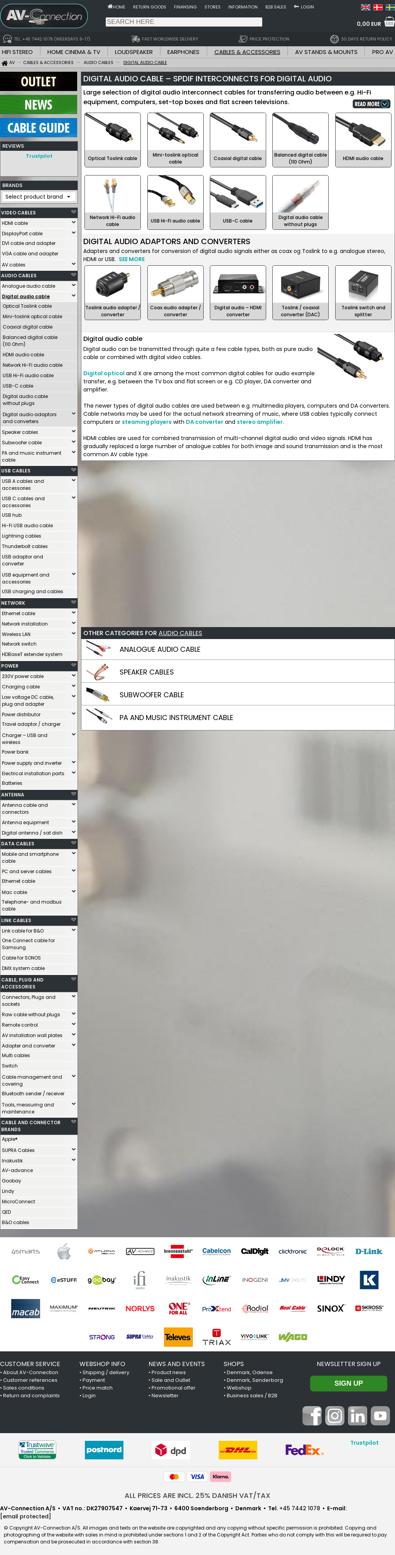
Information (243, 7)
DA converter (204, 422)
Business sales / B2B (252, 1393)
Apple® (10, 1137)
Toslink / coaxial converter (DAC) (300, 311)
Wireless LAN (16, 632)
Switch (10, 1064)
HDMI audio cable (23, 352)
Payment (94, 1378)
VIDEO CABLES (18, 210)
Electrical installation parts (33, 771)
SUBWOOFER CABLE (152, 695)
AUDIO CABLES (19, 273)
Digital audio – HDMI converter (238, 311)
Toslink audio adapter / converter (112, 311)
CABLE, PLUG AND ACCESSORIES (22, 981)
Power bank (15, 750)
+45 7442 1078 (299, 1506)
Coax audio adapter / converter (175, 311)
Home (119, 7)
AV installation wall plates (32, 1033)
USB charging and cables (32, 589)
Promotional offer (174, 1386)
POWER (10, 664)
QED (6, 1210)
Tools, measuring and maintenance (28, 1106)
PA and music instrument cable (31, 454)
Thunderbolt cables (25, 544)
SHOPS (234, 1362)
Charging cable (21, 684)
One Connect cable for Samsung (28, 942)
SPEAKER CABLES (147, 672)
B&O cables (15, 1220)
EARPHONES (183, 52)
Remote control (20, 1023)
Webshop (239, 1386)
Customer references (30, 1378)
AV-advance (17, 1168)
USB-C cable (18, 384)
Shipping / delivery (106, 1370)
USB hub (12, 513)
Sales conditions (23, 1386)
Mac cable (14, 890)
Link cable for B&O (23, 929)
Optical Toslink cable (27, 304)
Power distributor (21, 712)
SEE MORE (132, 259)
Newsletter (165, 1393)
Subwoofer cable (22, 440)
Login (307, 7)
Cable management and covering (32, 1078)
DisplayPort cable (22, 231)
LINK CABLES (16, 918)
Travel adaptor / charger (31, 722)
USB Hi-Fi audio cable (28, 373)
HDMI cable (15, 221)
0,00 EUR (369, 24)
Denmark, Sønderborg (255, 1378)
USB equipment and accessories (25, 576)
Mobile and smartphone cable (30, 855)
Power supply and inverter (32, 761)
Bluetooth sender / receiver (33, 1091)
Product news (169, 1370)
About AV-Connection (30, 1370)
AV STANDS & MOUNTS (326, 52)
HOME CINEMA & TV (73, 52)
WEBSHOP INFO (102, 1362)
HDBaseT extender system (32, 652)
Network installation (25, 622)
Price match (98, 1386)
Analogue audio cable (28, 284)
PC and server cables (27, 869)
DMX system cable (23, 966)
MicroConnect (18, 1199)
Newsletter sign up (349, 1362)
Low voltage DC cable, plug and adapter (28, 698)
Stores (212, 7)
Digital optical (104, 373)
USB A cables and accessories (23, 482)
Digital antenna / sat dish (32, 831)
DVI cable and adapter (29, 241)
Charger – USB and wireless (24, 737)
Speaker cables (20, 430)
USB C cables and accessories (23, 500)
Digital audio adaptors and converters (30, 416)
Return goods (149, 7)
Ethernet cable (18, 611)
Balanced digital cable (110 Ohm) (30, 339)
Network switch (19, 642)
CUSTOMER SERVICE (30, 1362)
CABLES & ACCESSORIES (247, 52)
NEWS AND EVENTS (177, 1362)
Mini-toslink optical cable (32, 314)
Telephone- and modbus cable (32, 903)
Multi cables (16, 1053)
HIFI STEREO (17, 52)
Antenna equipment (25, 820)
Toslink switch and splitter (363, 311)
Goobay (11, 1179)
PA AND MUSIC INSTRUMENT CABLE (176, 717)
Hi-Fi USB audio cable (27, 523)
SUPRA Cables (18, 1148)
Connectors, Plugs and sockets (29, 998)
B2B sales (275, 7)
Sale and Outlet (171, 1378)
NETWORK (13, 601)
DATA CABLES (17, 841)
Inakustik (12, 1158)
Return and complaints (31, 1393)
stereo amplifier (260, 422)
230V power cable (23, 674)
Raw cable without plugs (31, 1012)
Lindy (8, 1189)
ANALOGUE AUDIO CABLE (160, 649)
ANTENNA (12, 792)
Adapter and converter (28, 1044)
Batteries (12, 781)
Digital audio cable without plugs (25, 398)
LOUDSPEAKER (134, 52)
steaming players (147, 422)
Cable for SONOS (21, 956)
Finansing (185, 7)
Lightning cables (21, 534)
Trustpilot (39, 156)
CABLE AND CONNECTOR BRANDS (31, 1124)
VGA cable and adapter (30, 251)
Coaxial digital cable (27, 325)
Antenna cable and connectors (25, 806)
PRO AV (382, 52)
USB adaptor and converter (22, 558)
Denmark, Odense (250, 1370)
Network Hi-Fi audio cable (32, 363)
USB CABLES (15, 468)
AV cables (13, 263)
